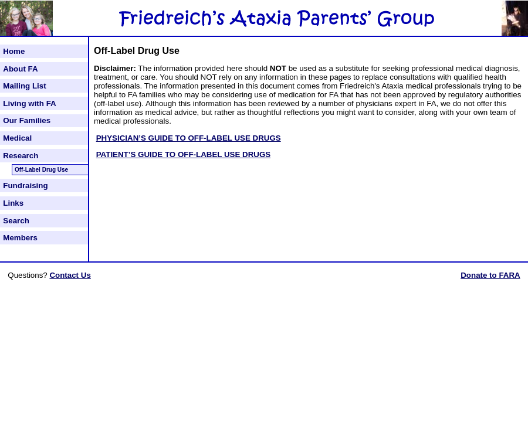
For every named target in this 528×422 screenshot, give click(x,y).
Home (14, 51)
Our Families (26, 120)
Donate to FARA (490, 275)
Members (20, 237)
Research (20, 155)
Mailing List (24, 85)
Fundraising (25, 185)
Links (13, 203)
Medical (17, 138)
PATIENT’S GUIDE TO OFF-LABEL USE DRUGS (183, 154)
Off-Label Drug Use (41, 169)
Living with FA (29, 103)
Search (16, 220)
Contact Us (69, 275)
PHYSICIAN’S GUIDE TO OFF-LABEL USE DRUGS (188, 138)
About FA (20, 68)
